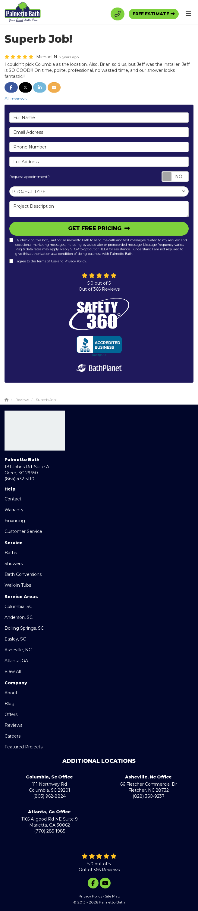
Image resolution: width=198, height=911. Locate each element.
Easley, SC (15, 639)
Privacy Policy (75, 261)
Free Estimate (151, 14)
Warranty (14, 509)
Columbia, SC (18, 606)
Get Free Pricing (95, 228)
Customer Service (23, 531)
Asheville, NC (18, 650)
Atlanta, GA (16, 660)
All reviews (16, 98)
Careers (12, 736)
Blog (9, 703)
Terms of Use (47, 261)
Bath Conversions (23, 574)
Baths (11, 552)
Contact (13, 499)
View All (13, 671)
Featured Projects (23, 747)
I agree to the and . (48, 261)
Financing (15, 520)
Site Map (112, 896)
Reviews (13, 725)
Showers (14, 563)
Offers (11, 714)
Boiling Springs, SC (24, 628)
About (11, 692)
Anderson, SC (19, 617)
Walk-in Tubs (18, 585)
